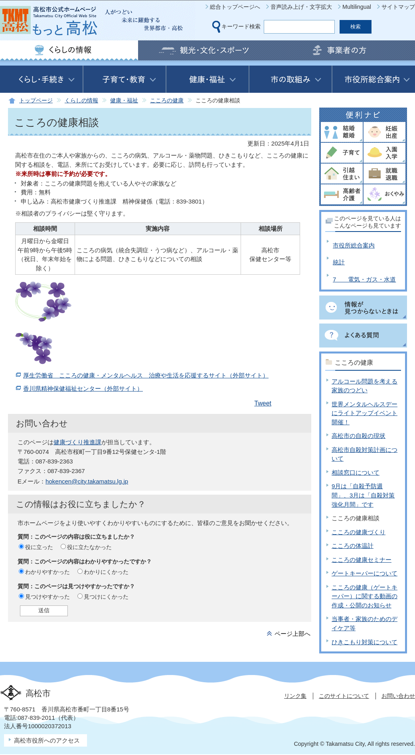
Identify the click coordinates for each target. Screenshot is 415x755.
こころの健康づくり (358, 532)
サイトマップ (398, 7)
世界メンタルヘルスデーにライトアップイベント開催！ (364, 413)
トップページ (36, 101)
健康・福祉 (124, 101)
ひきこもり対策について (364, 642)
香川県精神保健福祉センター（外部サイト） (83, 388)
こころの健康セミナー (361, 559)
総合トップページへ (235, 7)
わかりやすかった (47, 572)
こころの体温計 (353, 545)
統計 (339, 262)
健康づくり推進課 (77, 442)
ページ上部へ (292, 633)
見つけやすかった (47, 596)
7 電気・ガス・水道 (364, 279)
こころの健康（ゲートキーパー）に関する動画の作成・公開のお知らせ (364, 596)
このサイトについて (344, 696)
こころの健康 (167, 101)
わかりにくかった (106, 572)
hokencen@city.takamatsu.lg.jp (86, 481)
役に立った (39, 547)
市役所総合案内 (354, 245)
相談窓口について (355, 472)
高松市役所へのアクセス (47, 740)
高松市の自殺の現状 (358, 435)
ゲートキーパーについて (364, 573)
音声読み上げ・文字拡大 (301, 7)
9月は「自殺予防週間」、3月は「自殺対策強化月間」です (363, 495)
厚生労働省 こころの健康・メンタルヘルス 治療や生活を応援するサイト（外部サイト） (146, 375)
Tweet (262, 403)
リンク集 (295, 696)
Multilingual (356, 7)
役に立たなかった (89, 547)
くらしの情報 (81, 101)
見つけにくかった (106, 596)
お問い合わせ (398, 696)
